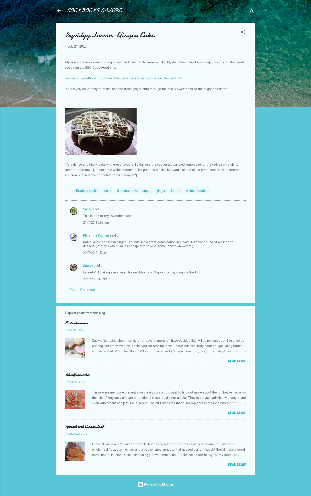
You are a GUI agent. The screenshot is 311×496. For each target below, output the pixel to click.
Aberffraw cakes (77, 375)
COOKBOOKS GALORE (94, 10)
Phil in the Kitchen (96, 235)
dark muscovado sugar (134, 191)
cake (107, 191)
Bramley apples (87, 191)
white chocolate (197, 191)
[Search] (252, 12)
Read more (237, 361)
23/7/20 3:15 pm (95, 253)
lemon (175, 191)
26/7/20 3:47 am (95, 279)
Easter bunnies (76, 323)
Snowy (88, 266)
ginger (160, 191)
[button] (243, 32)
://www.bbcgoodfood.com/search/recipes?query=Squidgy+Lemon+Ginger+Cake (124, 78)
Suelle (87, 209)
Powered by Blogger (155, 484)
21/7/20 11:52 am (96, 223)
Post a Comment (82, 290)
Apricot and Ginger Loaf (84, 427)
